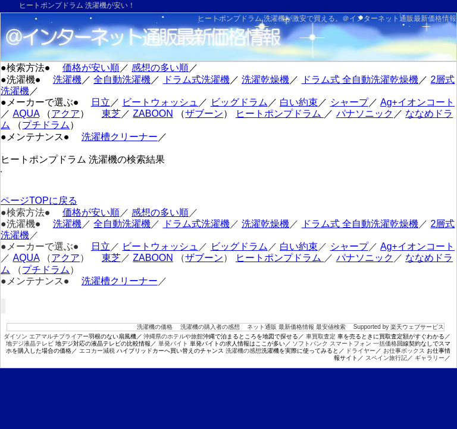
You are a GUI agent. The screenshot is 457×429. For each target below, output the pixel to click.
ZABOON (153, 113)
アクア (65, 113)
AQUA (25, 113)
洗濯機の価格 (155, 327)
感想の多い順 (160, 68)
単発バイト (173, 343)
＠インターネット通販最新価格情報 (399, 18)
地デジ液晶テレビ (30, 343)
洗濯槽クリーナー (120, 137)
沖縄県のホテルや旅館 (173, 336)
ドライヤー (360, 350)
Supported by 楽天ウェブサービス (398, 327)
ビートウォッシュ (160, 102)
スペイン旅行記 (386, 358)
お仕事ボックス (404, 350)
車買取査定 (321, 336)
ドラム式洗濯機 (196, 79)
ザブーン (204, 113)
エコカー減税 (97, 350)
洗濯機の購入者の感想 (210, 327)
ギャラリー (430, 358)
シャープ (349, 102)
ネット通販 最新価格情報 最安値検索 (296, 327)
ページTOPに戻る (39, 200)
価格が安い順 (91, 68)
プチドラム (46, 125)
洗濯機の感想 (243, 350)
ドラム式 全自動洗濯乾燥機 (360, 79)
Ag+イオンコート (417, 102)
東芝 (111, 113)
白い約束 (299, 102)
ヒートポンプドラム (280, 113)
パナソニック (364, 113)
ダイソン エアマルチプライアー (46, 336)
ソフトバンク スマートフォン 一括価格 (344, 343)
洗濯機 (67, 79)
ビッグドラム (239, 102)
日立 (100, 102)
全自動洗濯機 (122, 79)
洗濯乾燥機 (265, 79)
